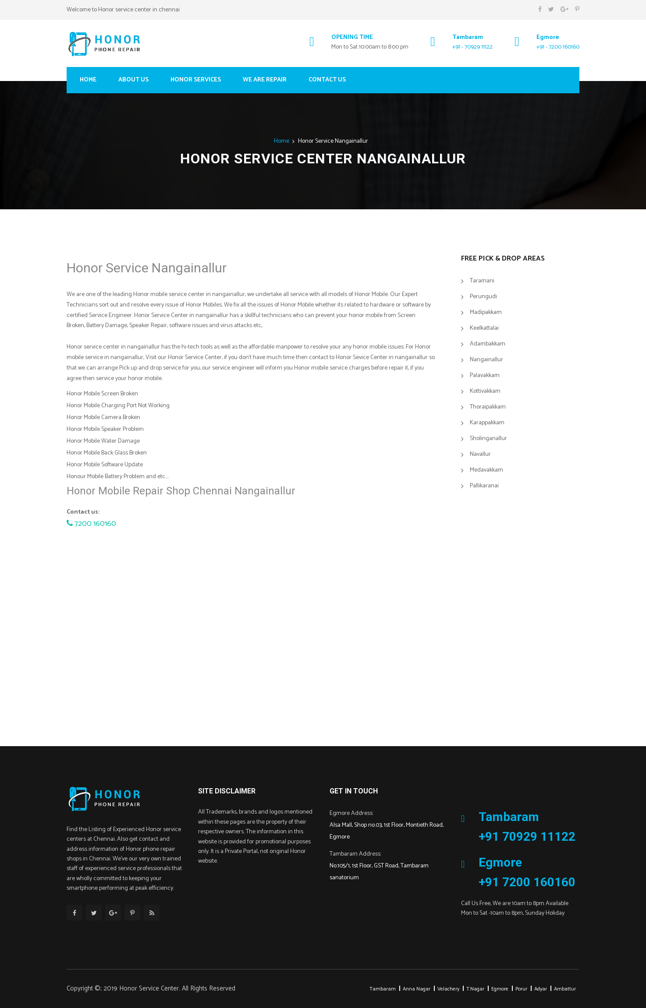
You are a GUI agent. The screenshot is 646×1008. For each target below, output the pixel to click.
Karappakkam (487, 423)
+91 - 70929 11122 (472, 47)
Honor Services (195, 80)
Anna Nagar (416, 989)
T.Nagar (475, 989)
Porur (521, 989)
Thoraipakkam (488, 407)
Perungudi (483, 297)
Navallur (480, 454)
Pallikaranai (484, 486)
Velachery (448, 989)
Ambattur (565, 989)
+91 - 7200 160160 (557, 47)
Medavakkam (486, 470)
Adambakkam (487, 344)
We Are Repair (265, 80)
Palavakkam (485, 375)
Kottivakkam (485, 391)
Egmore (499, 989)
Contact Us (327, 80)
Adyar (540, 989)
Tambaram (382, 989)
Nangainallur (486, 360)
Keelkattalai (484, 328)
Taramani (482, 281)
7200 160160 (91, 523)
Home (88, 80)
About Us (133, 80)
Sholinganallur (488, 439)
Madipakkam (486, 312)
